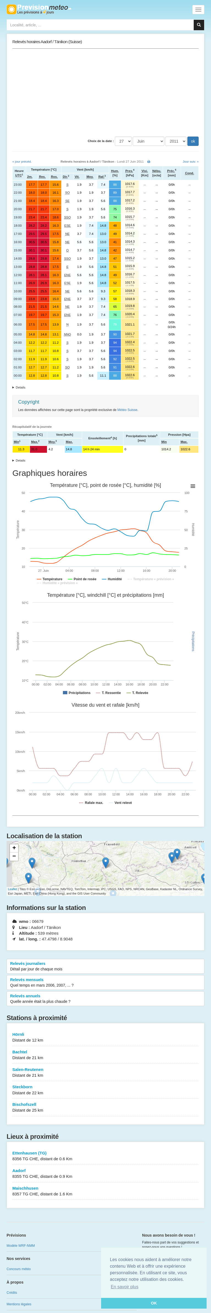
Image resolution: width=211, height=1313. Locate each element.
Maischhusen (105, 1191)
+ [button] (14, 848)
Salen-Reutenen (105, 1072)
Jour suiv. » (191, 161)
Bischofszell (105, 1107)
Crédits (12, 1293)
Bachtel (105, 1055)
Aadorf (105, 1173)
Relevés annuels (105, 999)
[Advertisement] (105, 92)
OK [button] (154, 1303)
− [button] (14, 857)
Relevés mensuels (105, 983)
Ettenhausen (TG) (105, 1156)
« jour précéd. (22, 161)
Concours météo (19, 1269)
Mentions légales (19, 1304)
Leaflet (12, 889)
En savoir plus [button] (124, 1286)
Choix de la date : (101, 141)
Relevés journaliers (105, 966)
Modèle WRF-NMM (21, 1246)
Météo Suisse (127, 410)
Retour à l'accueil (39, 9)
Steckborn (105, 1090)
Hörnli (105, 1037)
